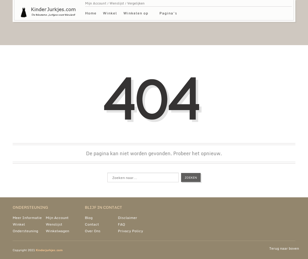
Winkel (110, 13)
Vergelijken (136, 3)
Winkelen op (136, 14)
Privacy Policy (130, 231)
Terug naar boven (284, 248)
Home (91, 13)
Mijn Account (95, 3)
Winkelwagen (57, 231)
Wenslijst (116, 3)
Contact (92, 224)
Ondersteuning (25, 231)
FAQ (121, 224)
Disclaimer (127, 217)
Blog (89, 217)
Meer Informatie (27, 217)
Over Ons (92, 231)
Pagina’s (168, 14)
